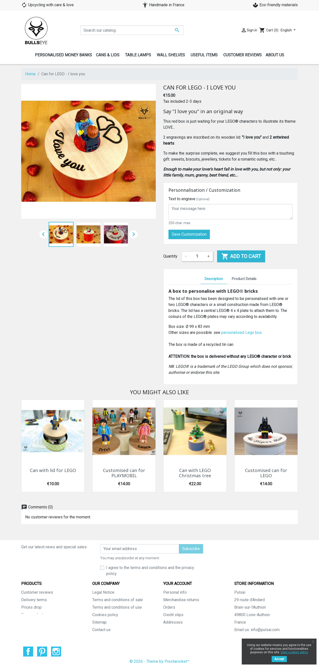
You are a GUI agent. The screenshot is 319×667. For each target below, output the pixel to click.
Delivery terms (34, 599)
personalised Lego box (241, 332)
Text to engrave (189, 198)
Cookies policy (105, 614)
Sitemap (99, 622)
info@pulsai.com (265, 629)
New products (33, 614)
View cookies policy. (294, 652)
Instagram (56, 650)
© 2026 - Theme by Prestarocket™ (160, 660)
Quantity (170, 256)
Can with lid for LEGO (53, 470)
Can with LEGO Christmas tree (195, 473)
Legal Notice (103, 592)
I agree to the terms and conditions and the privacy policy (150, 570)
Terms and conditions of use (117, 607)
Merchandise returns (181, 599)
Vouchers (171, 629)
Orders (169, 607)
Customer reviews (37, 592)
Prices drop (31, 607)
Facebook (28, 650)
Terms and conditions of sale (117, 599)
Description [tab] (214, 279)
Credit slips (173, 614)
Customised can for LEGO (266, 473)
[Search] (131, 30)
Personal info (175, 592)
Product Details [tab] (244, 279)
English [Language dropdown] (287, 30)
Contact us (101, 629)
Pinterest (42, 650)
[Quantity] (196, 256)
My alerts (171, 637)
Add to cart (241, 256)
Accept (279, 659)
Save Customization (189, 234)
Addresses (173, 622)
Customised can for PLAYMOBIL (124, 473)
